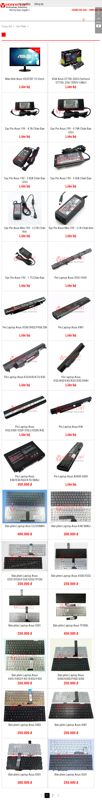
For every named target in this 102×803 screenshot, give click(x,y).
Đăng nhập (24, 4)
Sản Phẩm (21, 26)
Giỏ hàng (98, 18)
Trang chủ (7, 26)
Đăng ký (39, 4)
